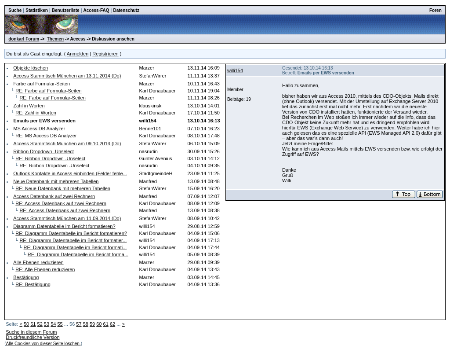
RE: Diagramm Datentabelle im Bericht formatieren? (71, 233)
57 (78, 324)
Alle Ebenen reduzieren (38, 262)
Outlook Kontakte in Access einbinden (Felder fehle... (70, 173)
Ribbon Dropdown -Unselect (43, 151)
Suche (15, 10)
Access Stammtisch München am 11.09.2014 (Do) (67, 218)
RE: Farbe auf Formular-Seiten (48, 90)
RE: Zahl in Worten (35, 112)
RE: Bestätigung (33, 284)
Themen (55, 39)
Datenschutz (126, 10)
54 (53, 324)
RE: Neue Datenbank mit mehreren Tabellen (62, 188)
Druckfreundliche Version (32, 337)
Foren (435, 10)
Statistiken (36, 10)
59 (92, 324)
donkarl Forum (23, 39)
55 (59, 324)
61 (106, 324)
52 (40, 324)
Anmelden (78, 53)
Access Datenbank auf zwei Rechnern (54, 196)
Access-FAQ (96, 10)
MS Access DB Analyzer (39, 128)
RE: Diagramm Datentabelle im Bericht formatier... (73, 240)
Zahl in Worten (28, 105)
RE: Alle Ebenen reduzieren (45, 269)
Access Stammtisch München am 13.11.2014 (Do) (67, 75)
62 (112, 324)
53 (46, 324)
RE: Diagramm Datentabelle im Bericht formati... (75, 247)
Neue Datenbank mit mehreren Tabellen (55, 181)
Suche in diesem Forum (31, 332)
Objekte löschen (30, 67)
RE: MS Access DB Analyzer (45, 135)
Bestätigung (26, 277)
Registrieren (105, 53)
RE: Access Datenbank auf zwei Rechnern (60, 203)
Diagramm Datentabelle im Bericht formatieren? (64, 226)
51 (33, 324)
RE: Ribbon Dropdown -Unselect (50, 158)
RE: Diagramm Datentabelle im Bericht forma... (78, 254)
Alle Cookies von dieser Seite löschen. (43, 343)
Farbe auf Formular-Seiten (41, 83)
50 (26, 324)
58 (85, 324)
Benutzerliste (66, 10)
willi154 (235, 70)
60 (99, 324)
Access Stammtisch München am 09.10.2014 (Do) (67, 143)
